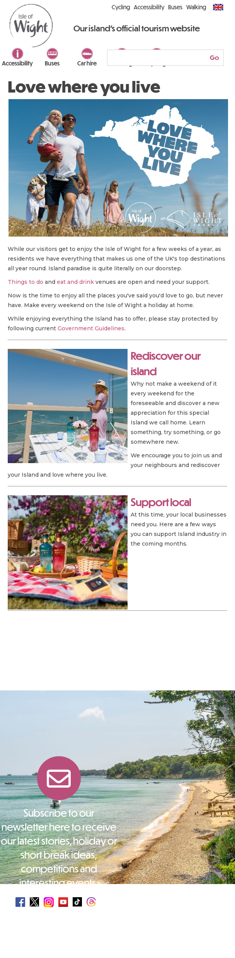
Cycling (121, 6)
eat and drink (75, 281)
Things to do (25, 281)
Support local (161, 502)
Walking (196, 6)
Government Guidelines (91, 328)
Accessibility (17, 63)
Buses (52, 63)
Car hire (87, 63)
